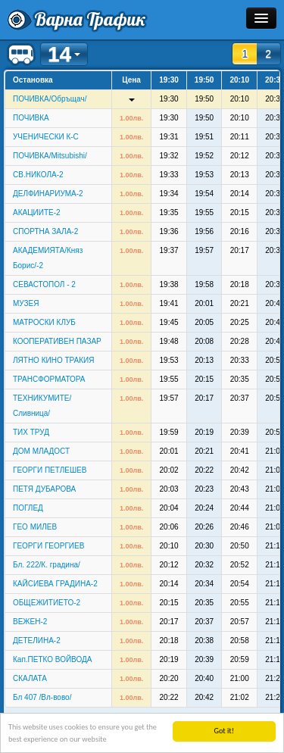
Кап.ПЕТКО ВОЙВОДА (52, 659)
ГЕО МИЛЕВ (35, 527)
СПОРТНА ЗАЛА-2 (45, 231)
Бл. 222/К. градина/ (46, 565)
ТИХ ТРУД (31, 432)
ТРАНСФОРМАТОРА (49, 379)
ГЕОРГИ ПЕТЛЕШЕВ (49, 470)
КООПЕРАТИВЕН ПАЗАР (57, 341)
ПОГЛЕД (28, 508)
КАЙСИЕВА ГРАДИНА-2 (55, 584)
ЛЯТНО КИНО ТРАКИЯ (53, 360)
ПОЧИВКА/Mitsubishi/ (50, 156)
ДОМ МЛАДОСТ (41, 451)
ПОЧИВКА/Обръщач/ (49, 99)
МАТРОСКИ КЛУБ (44, 322)
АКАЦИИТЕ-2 (37, 212)
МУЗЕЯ (26, 303)
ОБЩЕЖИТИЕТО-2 (46, 602)
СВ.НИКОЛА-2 (38, 174)
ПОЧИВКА (31, 118)
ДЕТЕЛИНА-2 (37, 640)
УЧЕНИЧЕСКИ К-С (46, 137)
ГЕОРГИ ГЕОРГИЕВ (48, 546)
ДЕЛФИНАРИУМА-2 (48, 193)
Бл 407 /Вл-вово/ (42, 697)
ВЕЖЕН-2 (30, 621)
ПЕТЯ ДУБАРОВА (44, 489)
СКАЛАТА (30, 678)
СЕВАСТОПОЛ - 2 (44, 284)
